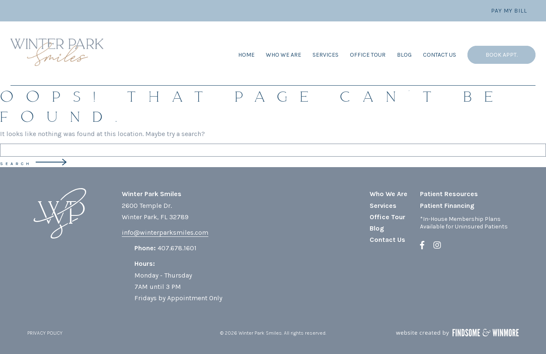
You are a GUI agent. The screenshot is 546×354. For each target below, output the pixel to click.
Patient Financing (447, 206)
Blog (404, 54)
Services (325, 54)
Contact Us (439, 54)
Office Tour (368, 54)
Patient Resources (449, 194)
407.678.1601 (177, 248)
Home (246, 54)
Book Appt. (501, 54)
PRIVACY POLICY (45, 333)
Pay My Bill (509, 10)
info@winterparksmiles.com (165, 232)
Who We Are (283, 54)
